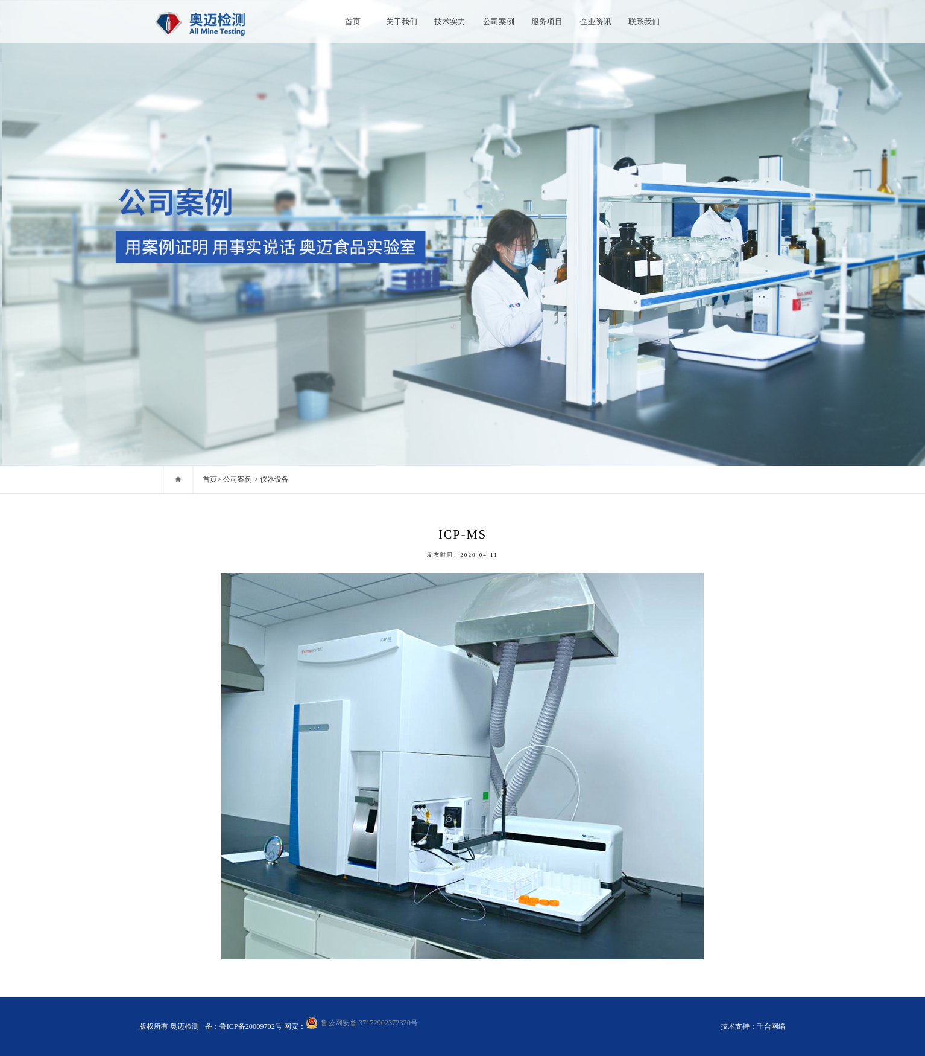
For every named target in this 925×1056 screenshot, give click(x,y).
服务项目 (547, 21)
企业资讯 (595, 21)
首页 (353, 21)
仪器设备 (274, 479)
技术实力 (450, 21)
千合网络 (771, 1026)
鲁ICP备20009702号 (251, 1026)
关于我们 (401, 21)
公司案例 (498, 21)
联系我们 (644, 21)
